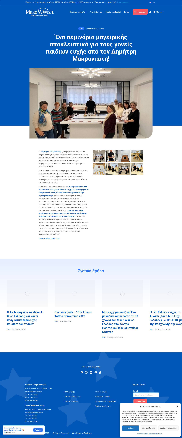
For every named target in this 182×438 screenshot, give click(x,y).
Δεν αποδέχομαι (148, 428)
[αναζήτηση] (150, 12)
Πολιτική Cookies (142, 433)
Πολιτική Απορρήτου (155, 433)
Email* (136, 391)
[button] (177, 406)
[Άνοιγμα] (82, 372)
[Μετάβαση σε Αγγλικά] (150, 2)
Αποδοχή (130, 428)
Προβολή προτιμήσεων (168, 428)
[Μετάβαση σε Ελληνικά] (154, 2)
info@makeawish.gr (31, 400)
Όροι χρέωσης (123, 2)
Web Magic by (82, 433)
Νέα (8, 329)
